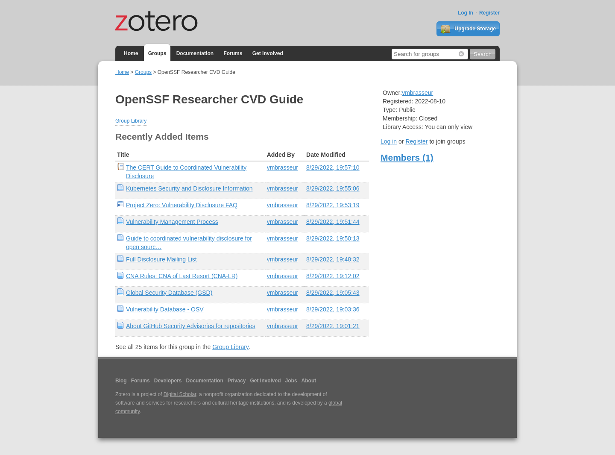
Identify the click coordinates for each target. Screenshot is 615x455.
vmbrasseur (282, 167)
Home (131, 53)
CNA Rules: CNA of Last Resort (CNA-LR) (181, 276)
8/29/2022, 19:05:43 (333, 292)
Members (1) (407, 157)
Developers (168, 381)
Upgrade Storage (468, 29)
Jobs (291, 381)
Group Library (130, 121)
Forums (232, 53)
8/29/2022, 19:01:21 (333, 326)
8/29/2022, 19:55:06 (333, 188)
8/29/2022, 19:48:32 (333, 259)
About (309, 381)
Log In (465, 13)
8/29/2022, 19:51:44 (333, 221)
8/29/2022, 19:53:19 (333, 205)
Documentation (195, 53)
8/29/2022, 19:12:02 (333, 276)
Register (489, 13)
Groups (157, 53)
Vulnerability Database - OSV (165, 309)
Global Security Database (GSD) (169, 292)
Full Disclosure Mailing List (161, 259)
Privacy (237, 381)
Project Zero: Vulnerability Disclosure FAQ (181, 205)
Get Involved (267, 53)
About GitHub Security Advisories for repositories (190, 326)
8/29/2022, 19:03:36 (333, 309)
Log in (389, 141)
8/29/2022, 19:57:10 (333, 167)
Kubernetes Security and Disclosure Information (189, 188)
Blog (121, 381)
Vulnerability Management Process (172, 221)
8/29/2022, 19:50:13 (333, 238)
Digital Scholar (180, 394)
